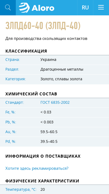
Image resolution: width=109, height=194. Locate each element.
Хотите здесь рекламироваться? (36, 168)
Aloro (38, 8)
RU (85, 7)
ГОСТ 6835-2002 (55, 102)
